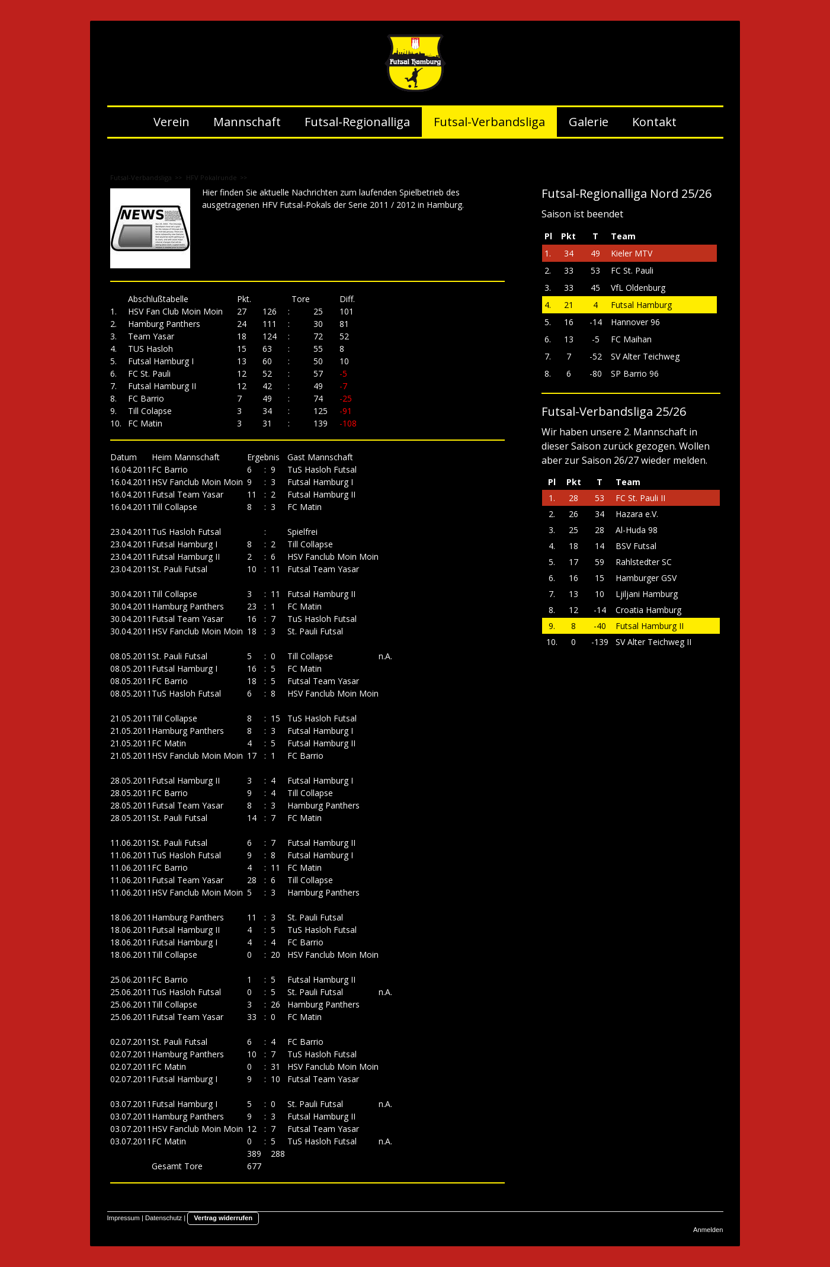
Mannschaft (247, 122)
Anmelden (708, 1229)
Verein (171, 122)
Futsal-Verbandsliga (489, 122)
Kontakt (654, 122)
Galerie (588, 122)
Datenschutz (163, 1217)
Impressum (123, 1217)
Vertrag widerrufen (223, 1217)
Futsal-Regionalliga (357, 122)
